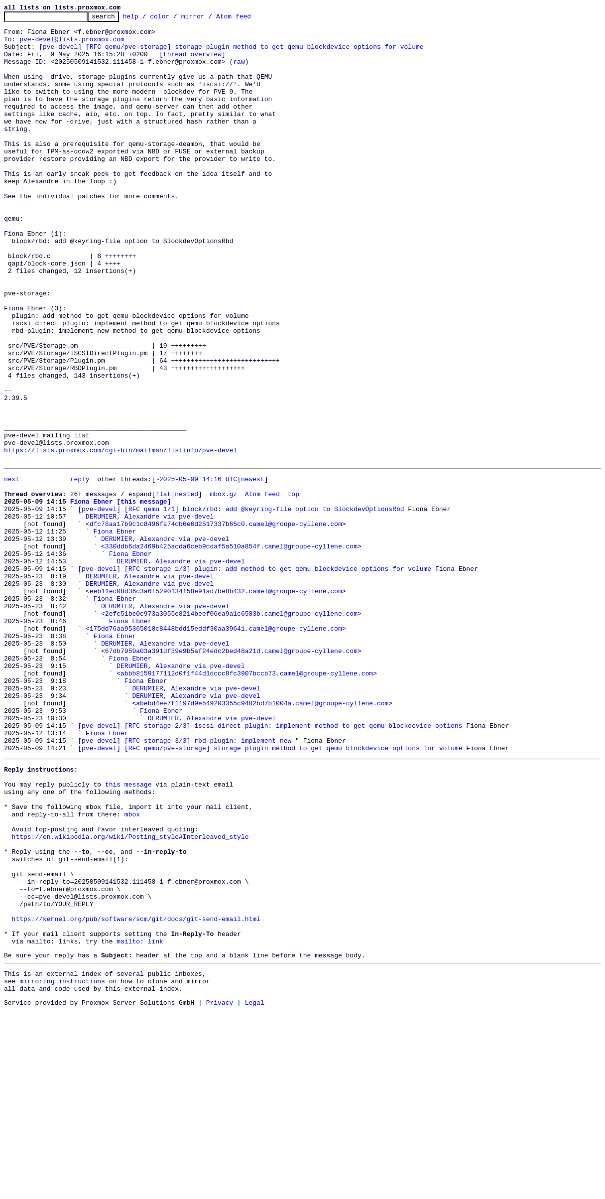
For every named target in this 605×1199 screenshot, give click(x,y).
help (146, 18)
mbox (132, 969)
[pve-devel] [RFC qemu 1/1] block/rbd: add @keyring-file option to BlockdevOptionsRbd (241, 605)
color (175, 18)
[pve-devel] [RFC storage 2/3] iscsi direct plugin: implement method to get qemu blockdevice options (270, 865)
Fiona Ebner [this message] (120, 596)
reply (80, 569)
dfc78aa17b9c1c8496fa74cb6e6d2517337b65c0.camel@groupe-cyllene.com (216, 623)
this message (128, 933)
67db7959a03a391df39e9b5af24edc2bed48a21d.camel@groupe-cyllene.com (231, 776)
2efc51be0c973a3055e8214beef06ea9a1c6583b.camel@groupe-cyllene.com (231, 731)
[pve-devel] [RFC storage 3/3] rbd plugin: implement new (184, 883)
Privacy (220, 1190)
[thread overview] (192, 62)
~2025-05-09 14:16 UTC (196, 569)
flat (163, 587)
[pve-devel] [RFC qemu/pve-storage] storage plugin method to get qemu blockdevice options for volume (231, 53)
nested (186, 587)
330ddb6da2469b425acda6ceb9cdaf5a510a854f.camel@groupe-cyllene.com (231, 650)
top (293, 587)
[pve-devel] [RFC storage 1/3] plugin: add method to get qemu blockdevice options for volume (254, 677)
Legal (254, 1190)
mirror (208, 18)
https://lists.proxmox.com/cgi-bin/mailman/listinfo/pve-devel (120, 537)
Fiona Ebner (114, 632)
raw (238, 71)
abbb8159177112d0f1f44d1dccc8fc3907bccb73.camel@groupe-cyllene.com (247, 803)
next (11, 569)
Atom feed (249, 18)
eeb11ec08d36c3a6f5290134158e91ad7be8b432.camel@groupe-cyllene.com (216, 704)
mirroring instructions (62, 1166)
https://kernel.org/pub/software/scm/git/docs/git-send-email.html (136, 1094)
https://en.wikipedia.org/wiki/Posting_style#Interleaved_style (130, 996)
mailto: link (140, 1121)
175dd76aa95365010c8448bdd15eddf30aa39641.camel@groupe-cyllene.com (216, 749)
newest (252, 569)
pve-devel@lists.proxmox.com (71, 44)
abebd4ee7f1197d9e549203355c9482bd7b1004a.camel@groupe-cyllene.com (262, 838)
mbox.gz (223, 587)
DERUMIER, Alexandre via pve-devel (150, 614)
